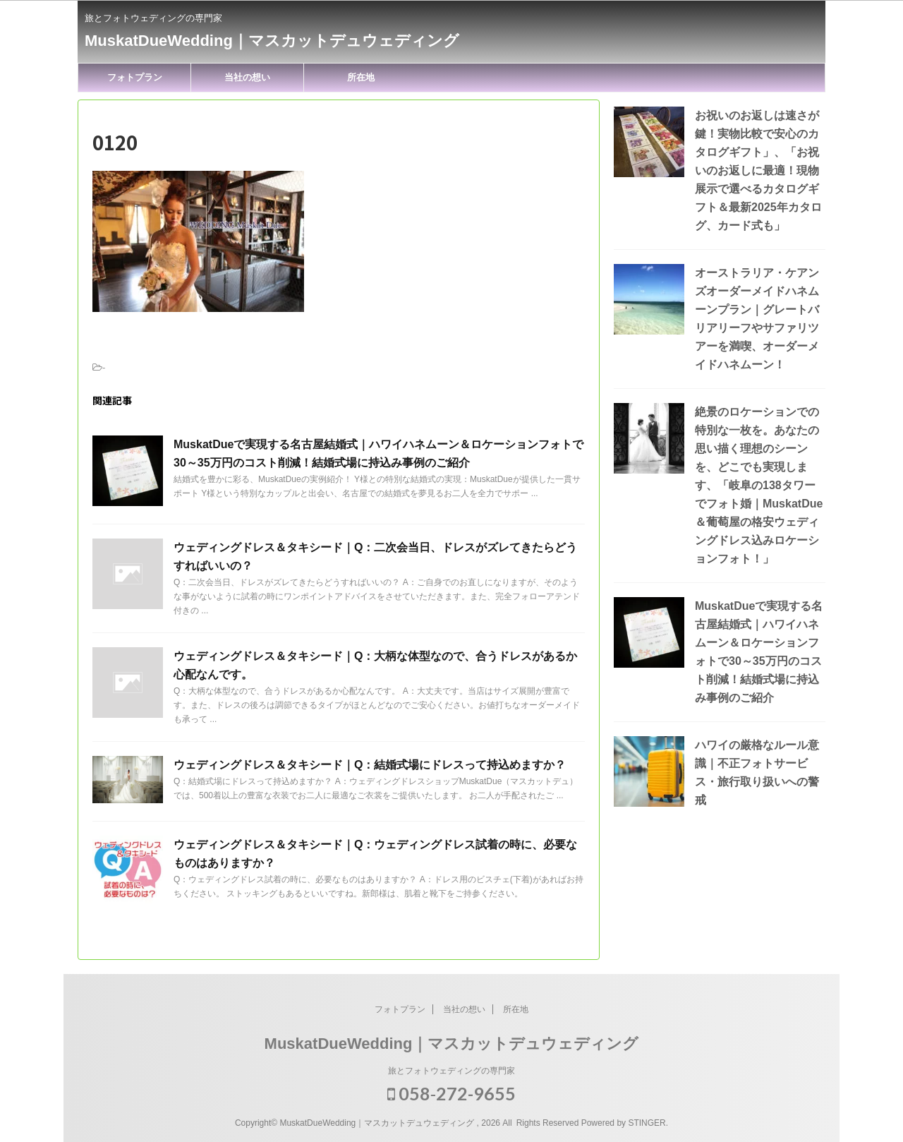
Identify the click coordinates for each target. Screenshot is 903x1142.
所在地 (361, 77)
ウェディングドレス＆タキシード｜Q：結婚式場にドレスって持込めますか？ (370, 765)
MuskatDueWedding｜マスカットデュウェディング (272, 40)
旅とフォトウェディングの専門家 (451, 1071)
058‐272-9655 (451, 1093)
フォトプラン (134, 77)
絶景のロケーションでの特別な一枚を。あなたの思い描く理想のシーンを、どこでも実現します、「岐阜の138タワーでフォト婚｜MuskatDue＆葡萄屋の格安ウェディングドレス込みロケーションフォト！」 (759, 485)
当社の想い (247, 77)
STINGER (646, 1123)
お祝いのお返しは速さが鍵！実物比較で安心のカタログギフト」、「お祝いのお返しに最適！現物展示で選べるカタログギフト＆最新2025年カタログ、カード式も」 (758, 170)
